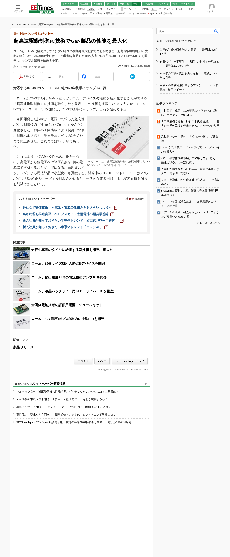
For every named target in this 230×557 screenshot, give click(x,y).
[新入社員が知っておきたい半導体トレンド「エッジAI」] (65, 227)
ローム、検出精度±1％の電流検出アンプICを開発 (69, 277)
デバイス (83, 361)
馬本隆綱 (123, 65)
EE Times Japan (19, 24)
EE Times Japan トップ (130, 361)
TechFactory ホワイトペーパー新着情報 (39, 383)
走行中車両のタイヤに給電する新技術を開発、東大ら (72, 250)
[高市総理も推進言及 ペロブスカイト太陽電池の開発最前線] (68, 214)
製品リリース (23, 347)
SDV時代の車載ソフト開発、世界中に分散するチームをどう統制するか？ (62, 399)
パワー (102, 361)
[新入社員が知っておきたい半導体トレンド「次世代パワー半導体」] (73, 220)
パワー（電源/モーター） (43, 24)
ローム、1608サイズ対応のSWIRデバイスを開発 (68, 263)
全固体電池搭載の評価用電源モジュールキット (67, 305)
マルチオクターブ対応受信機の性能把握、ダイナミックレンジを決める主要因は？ (67, 391)
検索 (216, 31)
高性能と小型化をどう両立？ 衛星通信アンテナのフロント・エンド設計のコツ (66, 414)
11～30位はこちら (210, 222)
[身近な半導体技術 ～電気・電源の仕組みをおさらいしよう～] (70, 207)
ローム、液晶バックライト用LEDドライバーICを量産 (72, 291)
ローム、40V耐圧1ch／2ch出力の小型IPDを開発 (67, 319)
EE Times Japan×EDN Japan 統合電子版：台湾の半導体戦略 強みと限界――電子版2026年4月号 (73, 422)
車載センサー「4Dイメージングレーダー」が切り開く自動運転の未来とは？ (63, 407)
